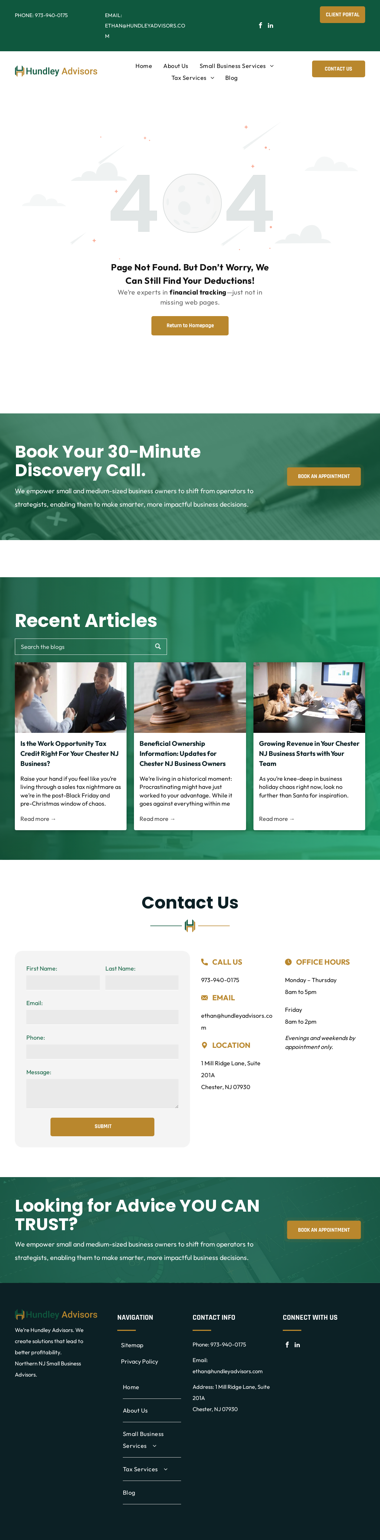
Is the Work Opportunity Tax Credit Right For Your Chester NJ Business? (69, 753)
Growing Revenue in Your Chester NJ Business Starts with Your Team (309, 753)
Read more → (38, 818)
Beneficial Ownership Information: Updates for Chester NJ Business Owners (183, 753)
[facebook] (260, 26)
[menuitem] (144, 66)
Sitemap (132, 1345)
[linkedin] (270, 26)
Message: (38, 1072)
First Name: (41, 968)
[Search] (91, 647)
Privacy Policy (139, 1361)
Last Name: (120, 968)
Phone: (35, 1037)
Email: (34, 1003)
